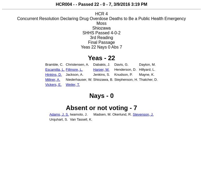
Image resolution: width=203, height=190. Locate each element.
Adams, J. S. (59, 114)
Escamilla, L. (55, 70)
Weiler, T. (73, 85)
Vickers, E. (53, 85)
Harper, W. (101, 70)
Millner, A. (52, 80)
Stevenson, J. (143, 114)
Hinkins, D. (53, 75)
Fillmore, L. (74, 70)
